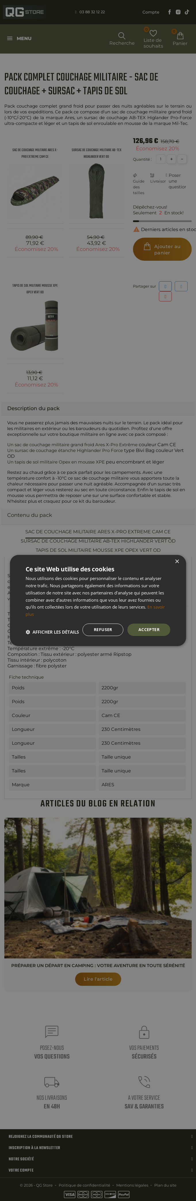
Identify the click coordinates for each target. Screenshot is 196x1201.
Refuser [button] (103, 629)
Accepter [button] (148, 629)
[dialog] (98, 600)
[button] (52, 632)
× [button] (177, 561)
